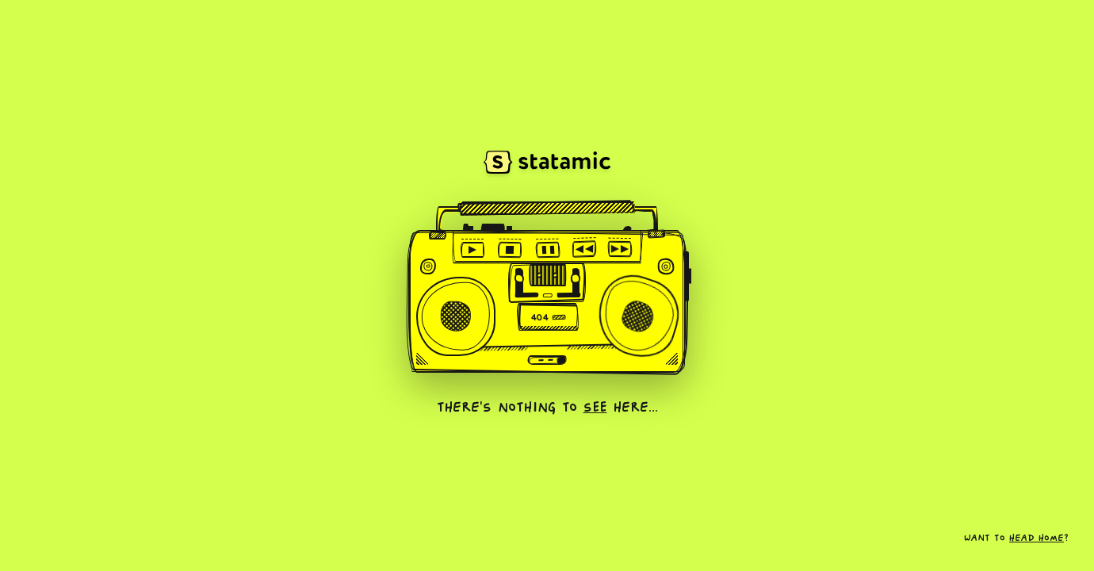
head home (1036, 539)
